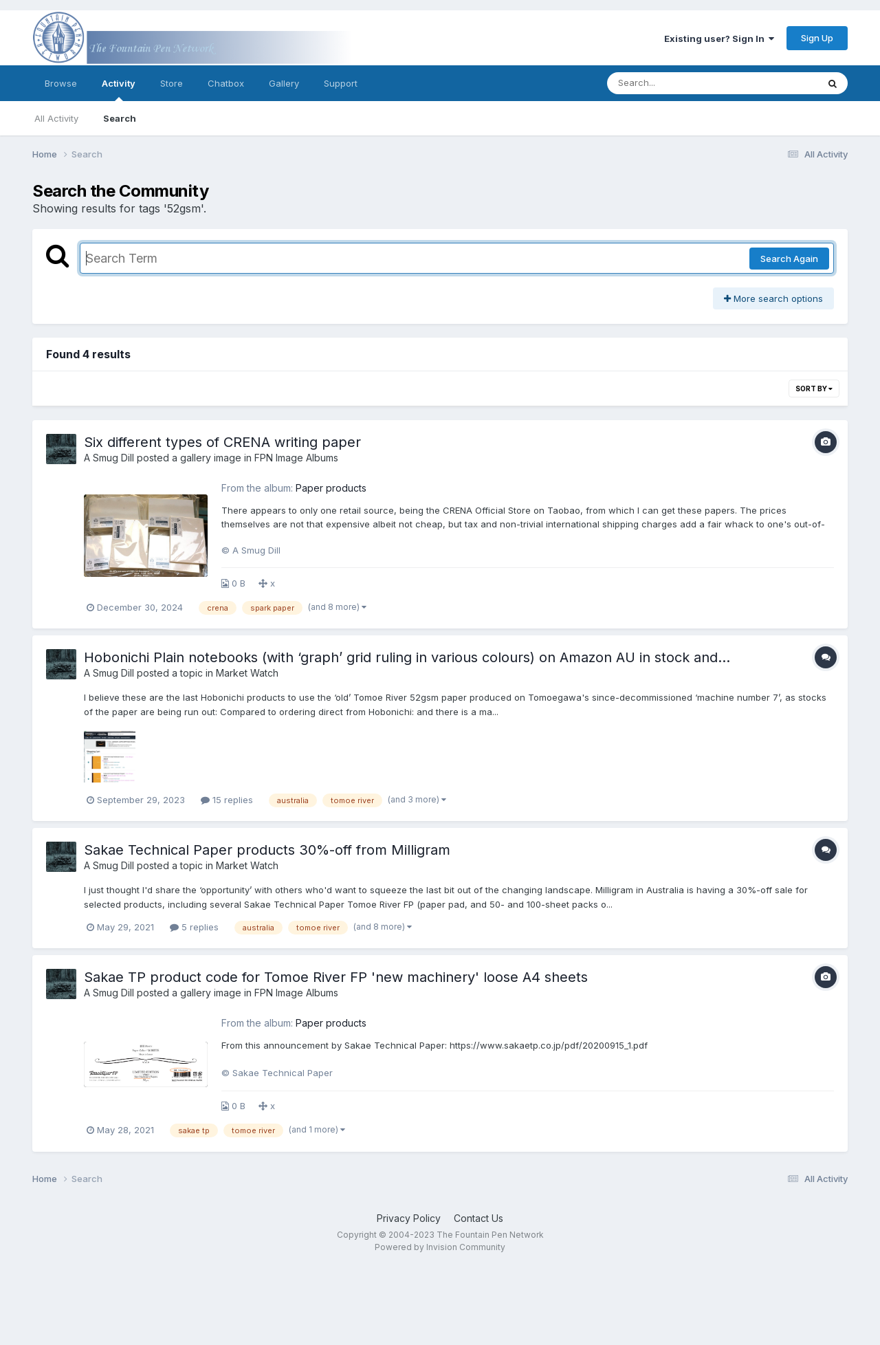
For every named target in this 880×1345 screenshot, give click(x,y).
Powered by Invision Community (440, 1247)
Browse (61, 83)
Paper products (331, 488)
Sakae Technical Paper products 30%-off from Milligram (267, 850)
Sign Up (817, 37)
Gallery (284, 83)
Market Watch (247, 673)
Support (341, 83)
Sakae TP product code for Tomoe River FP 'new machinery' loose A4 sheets (336, 977)
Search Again (789, 258)
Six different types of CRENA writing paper (222, 442)
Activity (118, 89)
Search (119, 118)
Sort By (814, 388)
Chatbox (226, 83)
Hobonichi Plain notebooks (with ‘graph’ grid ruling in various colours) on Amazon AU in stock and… (407, 657)
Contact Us (478, 1218)
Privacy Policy (409, 1218)
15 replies (227, 799)
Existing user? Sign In (719, 38)
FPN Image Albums (296, 457)
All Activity (56, 118)
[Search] (674, 83)
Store (171, 83)
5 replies (194, 926)
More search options (773, 298)
